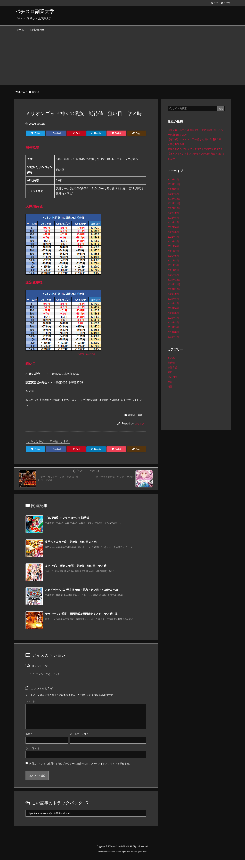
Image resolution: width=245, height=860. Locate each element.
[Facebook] (56, 133)
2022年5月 (173, 232)
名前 (29, 734)
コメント (30, 701)
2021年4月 (173, 260)
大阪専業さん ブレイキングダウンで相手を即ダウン (195, 149)
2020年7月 (173, 303)
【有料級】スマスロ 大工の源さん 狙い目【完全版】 (196, 139)
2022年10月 (174, 208)
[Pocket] (116, 133)
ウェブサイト (33, 748)
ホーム (21, 92)
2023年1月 (173, 193)
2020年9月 (173, 294)
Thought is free (140, 852)
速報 (170, 381)
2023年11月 (174, 184)
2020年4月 (173, 317)
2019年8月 (173, 332)
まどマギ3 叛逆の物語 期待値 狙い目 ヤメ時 (75, 565)
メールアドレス (79, 734)
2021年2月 (173, 270)
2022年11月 (174, 203)
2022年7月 (173, 222)
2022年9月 (173, 213)
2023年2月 (173, 189)
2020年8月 (173, 298)
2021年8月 (173, 246)
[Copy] (136, 133)
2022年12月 (174, 198)
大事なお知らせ (176, 144)
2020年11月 (174, 284)
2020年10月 (174, 289)
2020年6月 (173, 308)
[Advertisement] (122, 59)
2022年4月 (173, 236)
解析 (140, 415)
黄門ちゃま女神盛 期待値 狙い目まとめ (71, 541)
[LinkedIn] (96, 133)
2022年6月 (173, 227)
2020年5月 (173, 313)
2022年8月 (173, 217)
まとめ (171, 358)
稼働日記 (172, 367)
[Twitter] (35, 133)
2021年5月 (173, 255)
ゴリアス (139, 423)
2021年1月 (173, 275)
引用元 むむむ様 (86, 353)
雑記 (170, 386)
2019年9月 (173, 327)
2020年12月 (174, 279)
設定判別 (172, 377)
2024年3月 (173, 179)
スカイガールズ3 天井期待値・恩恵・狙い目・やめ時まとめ (81, 589)
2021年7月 (173, 251)
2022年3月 (173, 241)
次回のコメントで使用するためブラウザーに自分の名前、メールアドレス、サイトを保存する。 (80, 763)
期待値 (35, 92)
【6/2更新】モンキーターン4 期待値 (67, 517)
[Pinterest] (76, 133)
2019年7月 (173, 336)
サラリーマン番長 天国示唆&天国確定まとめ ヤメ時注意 (81, 613)
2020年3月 (173, 322)
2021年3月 (173, 265)
